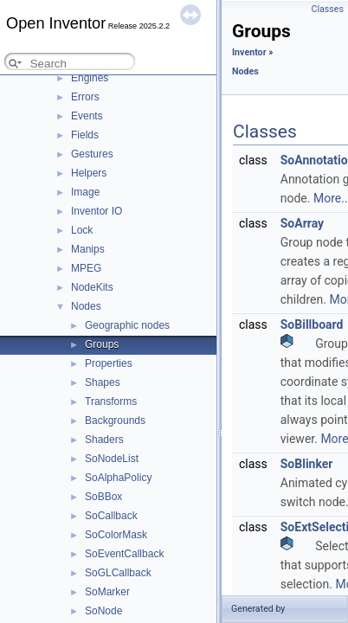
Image (85, 192)
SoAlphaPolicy (118, 478)
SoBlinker (306, 464)
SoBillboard (312, 324)
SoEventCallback (124, 554)
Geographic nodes (127, 325)
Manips (88, 249)
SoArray (302, 223)
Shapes (102, 382)
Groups (102, 344)
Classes (328, 9)
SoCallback (111, 516)
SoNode (103, 611)
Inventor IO (96, 211)
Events (87, 116)
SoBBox (103, 497)
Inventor (249, 52)
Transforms (111, 401)
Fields (85, 135)
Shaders (104, 440)
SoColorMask (116, 535)
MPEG (86, 268)
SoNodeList (112, 459)
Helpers (88, 173)
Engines (89, 78)
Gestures (92, 154)
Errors (85, 97)
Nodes (86, 306)
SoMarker (107, 592)
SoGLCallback (118, 573)
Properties (108, 363)
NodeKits (92, 287)
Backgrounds (115, 420)
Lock (82, 230)
